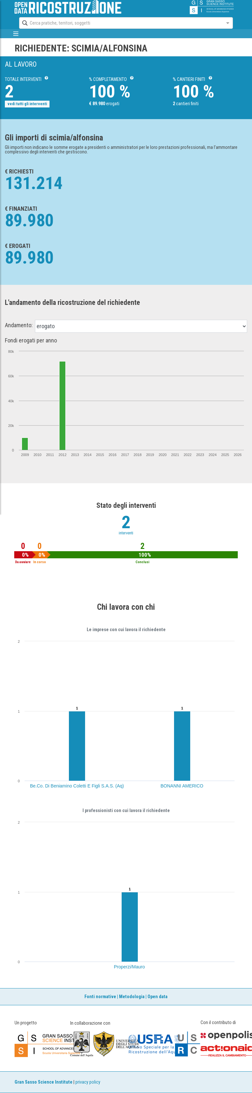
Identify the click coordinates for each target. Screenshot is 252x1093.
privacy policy (87, 1082)
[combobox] (120, 23)
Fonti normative (100, 996)
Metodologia (132, 996)
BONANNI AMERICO (181, 785)
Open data (158, 996)
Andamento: (19, 325)
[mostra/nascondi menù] (16, 33)
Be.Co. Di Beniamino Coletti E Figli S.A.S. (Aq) (77, 785)
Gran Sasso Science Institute (43, 1082)
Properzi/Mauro (129, 966)
